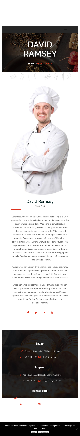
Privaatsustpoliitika (44, 432)
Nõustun (34, 432)
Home (31, 63)
